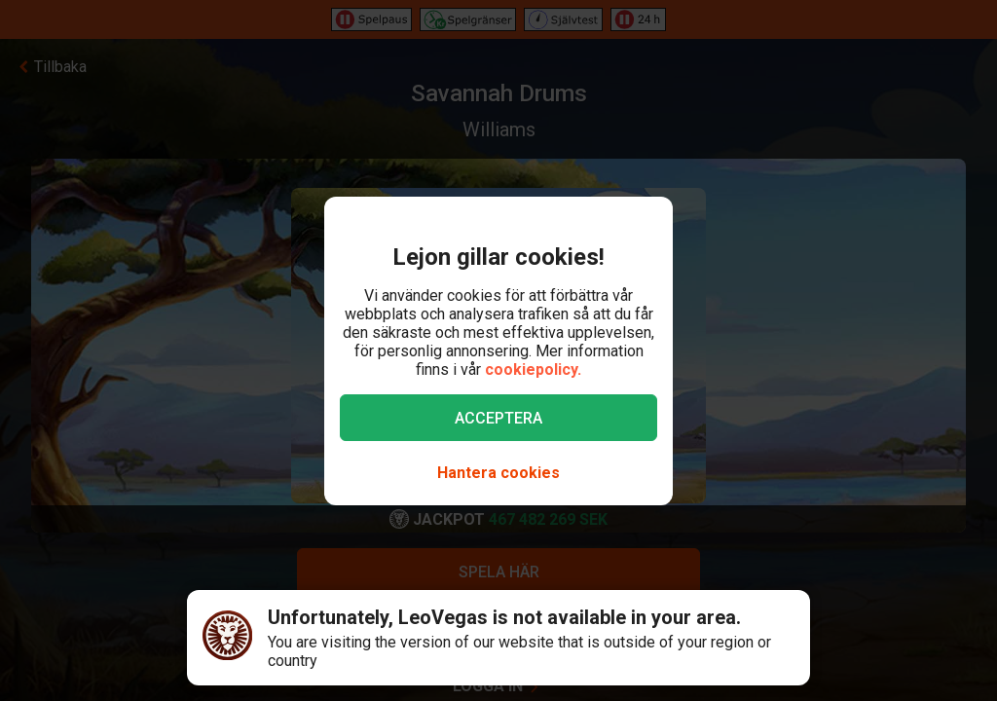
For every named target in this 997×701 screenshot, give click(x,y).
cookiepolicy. (533, 369)
